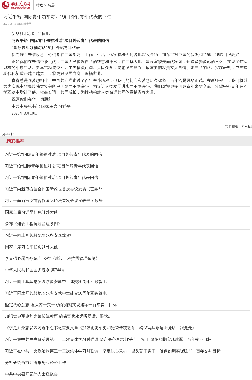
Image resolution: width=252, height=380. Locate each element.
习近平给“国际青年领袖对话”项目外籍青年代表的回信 (53, 154)
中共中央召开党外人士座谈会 (31, 374)
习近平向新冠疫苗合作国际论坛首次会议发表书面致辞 (54, 189)
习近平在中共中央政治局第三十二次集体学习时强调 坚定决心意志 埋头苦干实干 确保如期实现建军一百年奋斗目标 (108, 339)
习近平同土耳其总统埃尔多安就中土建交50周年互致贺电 (56, 281)
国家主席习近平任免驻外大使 (31, 212)
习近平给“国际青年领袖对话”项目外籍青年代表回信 (51, 166)
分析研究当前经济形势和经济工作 (35, 362)
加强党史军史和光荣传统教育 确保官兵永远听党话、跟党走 (58, 316)
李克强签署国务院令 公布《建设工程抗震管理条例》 (52, 258)
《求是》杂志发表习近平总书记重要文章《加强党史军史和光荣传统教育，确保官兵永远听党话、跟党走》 (100, 328)
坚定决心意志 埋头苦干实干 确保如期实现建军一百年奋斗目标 (61, 304)
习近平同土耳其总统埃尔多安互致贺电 (39, 235)
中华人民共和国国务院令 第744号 (35, 270)
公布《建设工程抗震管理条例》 (33, 224)
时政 (39, 5)
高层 (51, 5)
